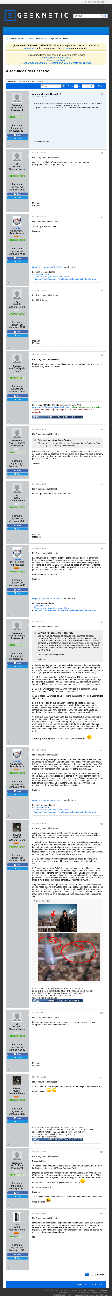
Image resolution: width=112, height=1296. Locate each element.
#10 (101, 750)
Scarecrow (17, 105)
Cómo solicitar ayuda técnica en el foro (51, 276)
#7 (102, 485)
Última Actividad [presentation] (27, 81)
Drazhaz (17, 366)
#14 (101, 1152)
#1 (102, 94)
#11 (101, 824)
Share (17, 135)
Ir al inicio (97, 1284)
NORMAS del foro (40, 407)
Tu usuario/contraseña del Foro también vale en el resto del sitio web (56, 63)
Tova (17, 1224)
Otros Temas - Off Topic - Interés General (52, 39)
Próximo (100, 1274)
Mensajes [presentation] (11, 81)
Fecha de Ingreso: (16, 126)
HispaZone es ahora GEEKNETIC (47, 267)
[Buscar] (87, 16)
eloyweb (17, 835)
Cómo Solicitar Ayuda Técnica (56, 57)
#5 (102, 355)
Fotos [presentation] (40, 81)
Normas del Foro (56, 60)
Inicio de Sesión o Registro (95, 2)
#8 (102, 549)
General (30, 39)
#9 (102, 622)
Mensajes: (14, 131)
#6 (102, 430)
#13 (101, 1077)
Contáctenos (82, 1284)
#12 (101, 1013)
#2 (102, 153)
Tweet (17, 139)
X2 (17, 164)
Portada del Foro (17, 39)
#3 (102, 217)
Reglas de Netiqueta (59, 407)
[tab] (12, 81)
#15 (101, 1214)
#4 (102, 291)
